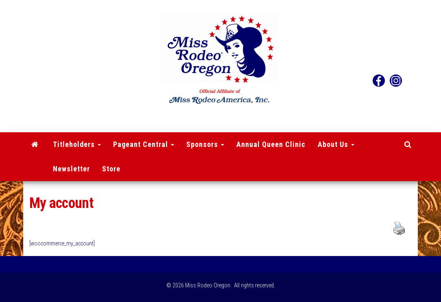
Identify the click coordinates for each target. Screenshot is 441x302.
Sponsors (205, 144)
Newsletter (71, 168)
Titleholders (77, 144)
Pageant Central (143, 144)
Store (111, 168)
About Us (336, 144)
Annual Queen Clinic (271, 144)
